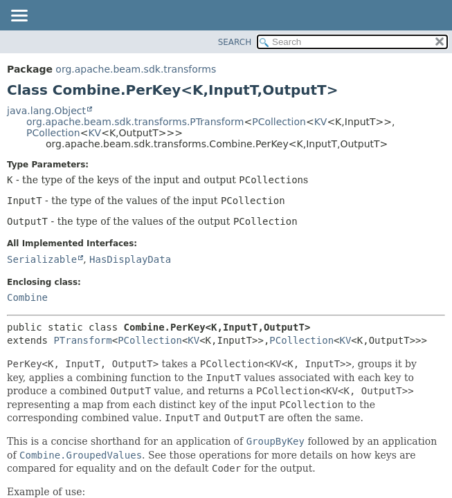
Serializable (42, 259)
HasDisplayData (130, 259)
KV (320, 121)
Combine (27, 297)
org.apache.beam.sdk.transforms (135, 69)
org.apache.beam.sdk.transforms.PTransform (135, 121)
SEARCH (235, 42)
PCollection (279, 121)
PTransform (82, 340)
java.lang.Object (46, 110)
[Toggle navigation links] (18, 16)
